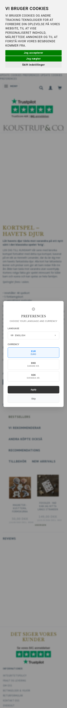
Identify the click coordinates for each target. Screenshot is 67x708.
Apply (33, 389)
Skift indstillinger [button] (33, 64)
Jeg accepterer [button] (33, 52)
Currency (13, 344)
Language (13, 328)
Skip (33, 398)
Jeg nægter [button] (33, 58)
